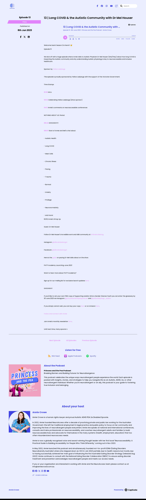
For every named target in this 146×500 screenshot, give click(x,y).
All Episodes (71, 341)
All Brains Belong (97, 235)
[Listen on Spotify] (91, 356)
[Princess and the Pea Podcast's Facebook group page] (101, 6)
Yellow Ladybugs (59, 69)
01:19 (46, 92)
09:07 (46, 131)
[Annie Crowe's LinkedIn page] (43, 472)
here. (87, 281)
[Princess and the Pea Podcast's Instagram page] (105, 6)
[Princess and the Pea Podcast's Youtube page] (110, 6)
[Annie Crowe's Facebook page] (33, 472)
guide (54, 258)
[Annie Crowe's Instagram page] (41, 472)
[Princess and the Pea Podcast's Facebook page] (97, 6)
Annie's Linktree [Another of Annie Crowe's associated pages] (39, 476)
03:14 (46, 100)
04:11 (46, 108)
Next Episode (54, 341)
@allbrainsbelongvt (59, 242)
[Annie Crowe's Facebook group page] (36, 472)
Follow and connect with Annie (55, 314)
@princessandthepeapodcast (76, 299)
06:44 (46, 123)
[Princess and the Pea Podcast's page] (115, 6)
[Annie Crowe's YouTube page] (45, 472)
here (82, 306)
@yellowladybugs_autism (101, 299)
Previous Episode (89, 341)
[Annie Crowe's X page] (38, 472)
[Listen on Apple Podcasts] (73, 356)
